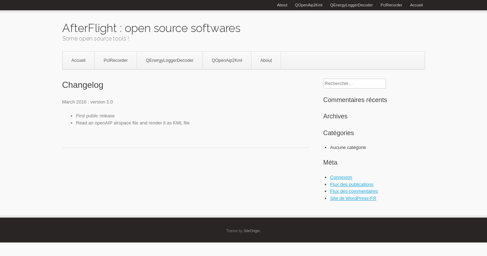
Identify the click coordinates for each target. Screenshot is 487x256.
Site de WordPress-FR (353, 198)
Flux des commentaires (354, 191)
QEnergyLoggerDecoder (351, 5)
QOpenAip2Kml (309, 5)
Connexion (341, 177)
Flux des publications (351, 184)
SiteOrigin (252, 231)
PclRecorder (391, 5)
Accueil (416, 5)
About (282, 5)
